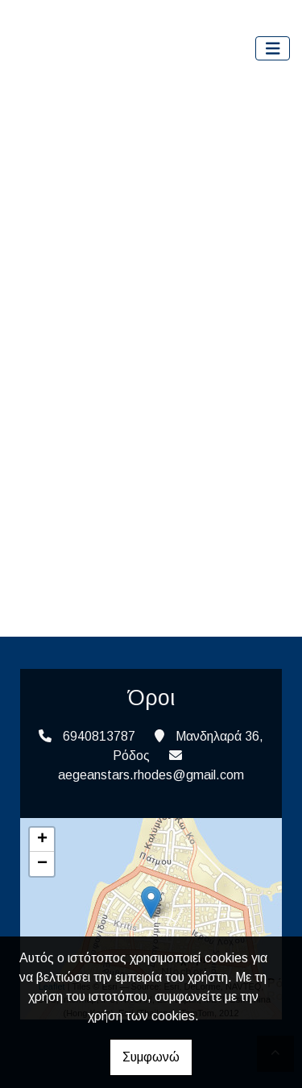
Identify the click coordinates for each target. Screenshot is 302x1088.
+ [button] (42, 840)
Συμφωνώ (151, 1057)
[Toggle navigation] (273, 48)
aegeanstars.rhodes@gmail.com (151, 775)
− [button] (42, 864)
